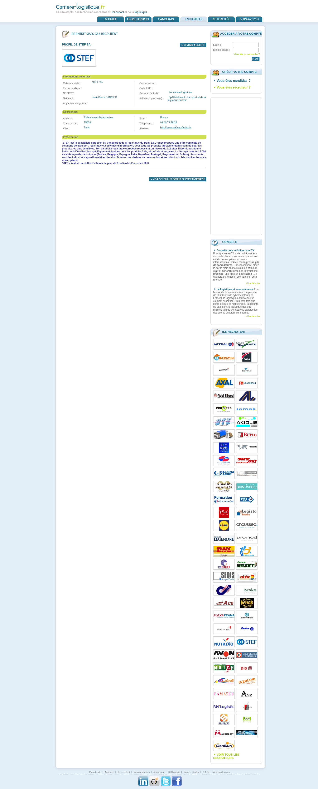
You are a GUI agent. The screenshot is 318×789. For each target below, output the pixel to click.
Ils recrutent (124, 772)
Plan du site (95, 772)
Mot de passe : (221, 49)
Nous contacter (191, 772)
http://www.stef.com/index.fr (175, 127)
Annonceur (158, 772)
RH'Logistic (174, 772)
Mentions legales (221, 772)
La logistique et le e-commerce (235, 289)
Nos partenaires (142, 772)
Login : (217, 44)
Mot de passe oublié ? (247, 54)
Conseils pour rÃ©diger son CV (235, 250)
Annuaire (109, 772)
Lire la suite (253, 283)
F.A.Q (206, 772)
